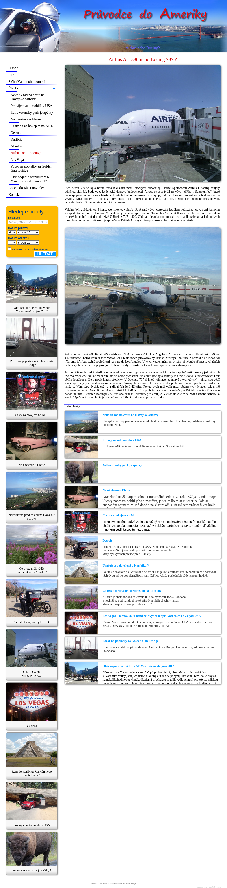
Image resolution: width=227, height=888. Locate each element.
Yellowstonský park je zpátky (32, 112)
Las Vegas (18, 159)
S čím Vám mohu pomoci (27, 81)
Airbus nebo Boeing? (26, 153)
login (219, 887)
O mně (13, 68)
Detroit (16, 133)
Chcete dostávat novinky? (27, 188)
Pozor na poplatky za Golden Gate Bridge (31, 168)
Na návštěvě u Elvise (26, 119)
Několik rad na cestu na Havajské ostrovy (28, 97)
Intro (12, 75)
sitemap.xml (202, 887)
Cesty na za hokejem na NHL (32, 126)
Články (14, 88)
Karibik (16, 139)
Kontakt (14, 194)
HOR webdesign (127, 883)
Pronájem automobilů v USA (31, 106)
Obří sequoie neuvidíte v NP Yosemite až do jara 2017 (31, 179)
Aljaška (16, 146)
